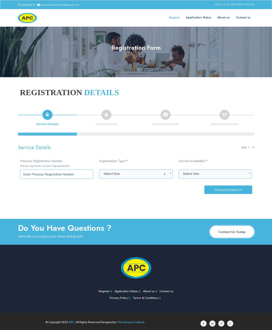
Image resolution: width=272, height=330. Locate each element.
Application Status (198, 17)
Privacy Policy (119, 298)
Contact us (243, 17)
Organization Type (113, 161)
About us (223, 17)
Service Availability (193, 161)
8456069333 (27, 4)
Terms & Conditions (146, 298)
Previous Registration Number (45, 163)
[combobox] (136, 174)
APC (71, 322)
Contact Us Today (232, 232)
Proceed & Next (228, 190)
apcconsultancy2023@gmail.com (58, 4)
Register (174, 17)
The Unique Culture (130, 322)
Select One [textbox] (135, 174)
